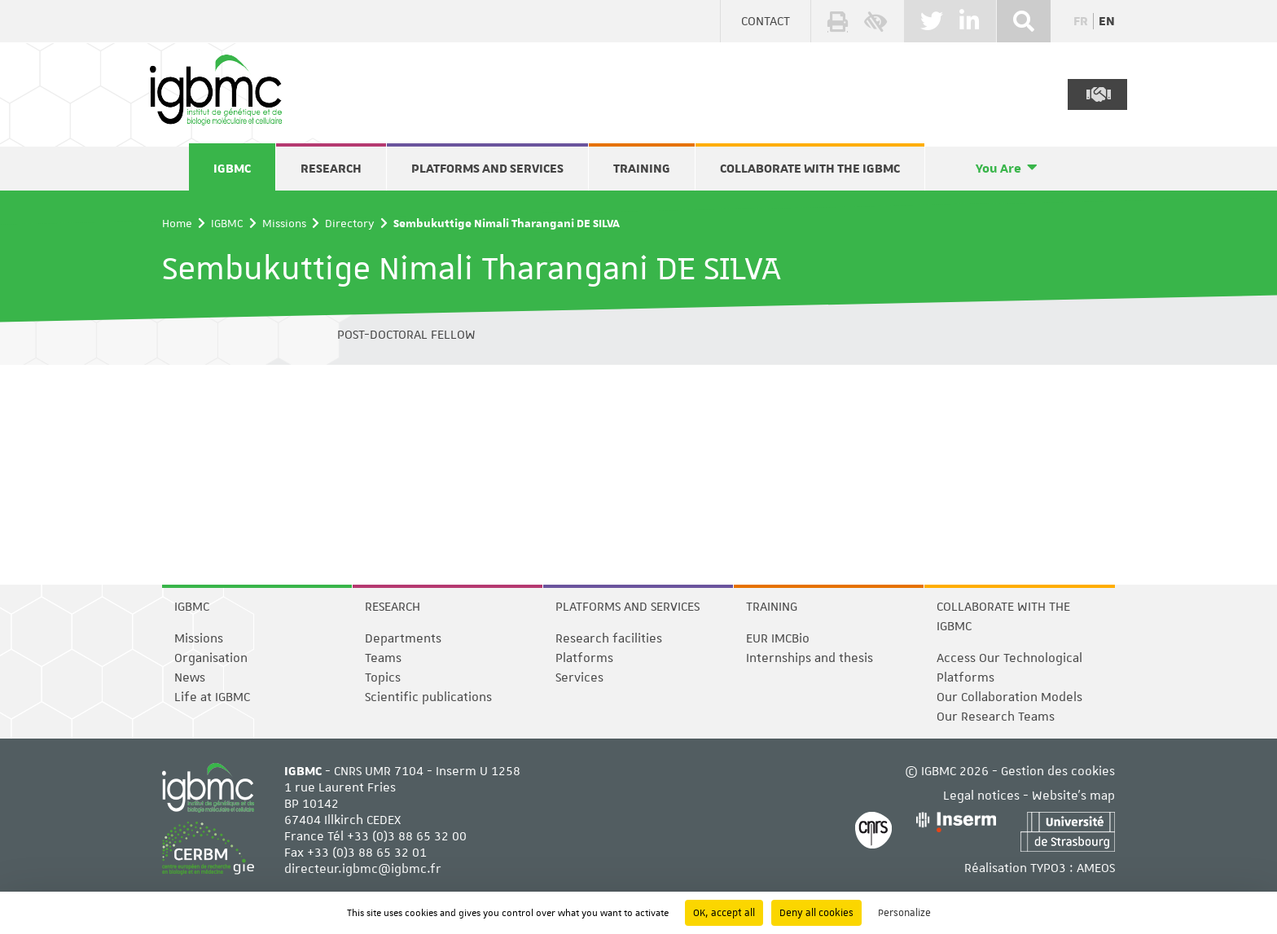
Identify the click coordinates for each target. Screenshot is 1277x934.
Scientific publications (428, 697)
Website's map (1073, 795)
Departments (403, 638)
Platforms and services (487, 168)
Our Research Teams (996, 716)
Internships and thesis (809, 658)
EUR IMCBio (778, 638)
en (1107, 21)
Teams (383, 658)
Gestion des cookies (1058, 771)
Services (579, 677)
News (189, 677)
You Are (998, 168)
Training (641, 168)
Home (177, 223)
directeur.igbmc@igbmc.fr (362, 869)
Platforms (584, 658)
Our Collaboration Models (1009, 697)
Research (331, 168)
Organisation (211, 658)
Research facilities (608, 638)
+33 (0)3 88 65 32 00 (407, 836)
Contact (765, 21)
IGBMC (232, 168)
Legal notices (981, 795)
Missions (284, 223)
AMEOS (1096, 868)
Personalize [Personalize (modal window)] (904, 912)
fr (1080, 21)
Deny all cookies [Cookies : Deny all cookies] (816, 912)
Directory (350, 223)
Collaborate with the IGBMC (810, 168)
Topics (383, 677)
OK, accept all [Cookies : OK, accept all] (724, 912)
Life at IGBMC (212, 697)
